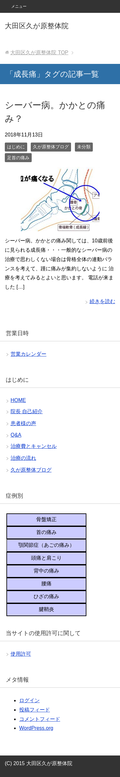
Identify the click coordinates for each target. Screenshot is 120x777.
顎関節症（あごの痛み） (46, 545)
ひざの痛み (46, 596)
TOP (39, 52)
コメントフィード (39, 719)
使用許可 (21, 654)
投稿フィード (34, 709)
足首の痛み (18, 157)
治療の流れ (23, 458)
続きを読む (102, 301)
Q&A (16, 435)
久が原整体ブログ (51, 146)
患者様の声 (23, 423)
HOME (18, 400)
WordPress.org (36, 728)
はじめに (16, 146)
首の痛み (46, 532)
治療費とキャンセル (34, 446)
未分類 (84, 146)
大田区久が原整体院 (36, 26)
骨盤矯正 (46, 519)
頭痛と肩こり (46, 558)
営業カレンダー (28, 354)
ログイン (29, 700)
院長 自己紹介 (27, 411)
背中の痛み (46, 570)
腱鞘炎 (46, 609)
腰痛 (46, 583)
